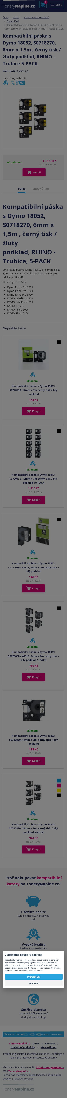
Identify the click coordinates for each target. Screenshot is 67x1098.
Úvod (5, 17)
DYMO (16, 17)
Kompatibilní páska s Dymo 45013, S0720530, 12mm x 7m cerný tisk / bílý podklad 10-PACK (33, 478)
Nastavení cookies (24, 1078)
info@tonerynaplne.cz (50, 1067)
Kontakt (50, 1043)
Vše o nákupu (48, 1047)
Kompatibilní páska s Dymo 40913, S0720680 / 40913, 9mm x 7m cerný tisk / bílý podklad (33, 567)
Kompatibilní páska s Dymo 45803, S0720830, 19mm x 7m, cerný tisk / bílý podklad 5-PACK (33, 828)
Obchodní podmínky (23, 1047)
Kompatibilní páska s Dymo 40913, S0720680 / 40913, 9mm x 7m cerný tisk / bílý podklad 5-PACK (33, 656)
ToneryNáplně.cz (19, 1071)
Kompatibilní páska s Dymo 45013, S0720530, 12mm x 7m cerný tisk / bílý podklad (33, 390)
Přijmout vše (33, 977)
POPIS (21, 188)
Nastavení (34, 983)
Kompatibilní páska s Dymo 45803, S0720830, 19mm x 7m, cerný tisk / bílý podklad (33, 739)
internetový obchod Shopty (30, 1074)
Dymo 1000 (13, 21)
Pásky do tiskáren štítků (36, 17)
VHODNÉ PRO (41, 188)
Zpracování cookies (35, 971)
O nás (36, 1043)
